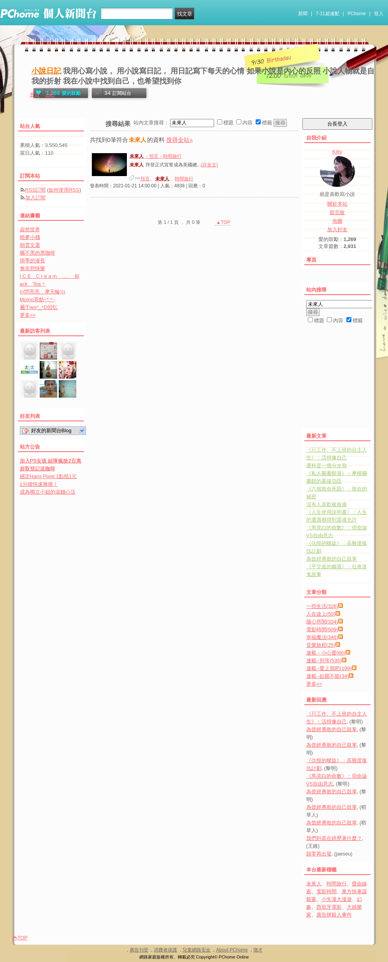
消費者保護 (165, 950)
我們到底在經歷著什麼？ (334, 838)
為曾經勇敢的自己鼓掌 (331, 559)
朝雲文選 (30, 245)
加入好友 (337, 229)
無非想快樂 (32, 268)
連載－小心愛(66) (326, 653)
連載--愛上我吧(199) (329, 668)
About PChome (232, 950)
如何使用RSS (64, 190)
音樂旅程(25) (320, 645)
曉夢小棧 (30, 237)
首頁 (35, 95)
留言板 (337, 212)
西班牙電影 (329, 907)
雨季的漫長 (32, 261)
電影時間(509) (322, 629)
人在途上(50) (320, 614)
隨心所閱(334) (322, 622)
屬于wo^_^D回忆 (39, 307)
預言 (145, 179)
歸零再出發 (319, 854)
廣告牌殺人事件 (334, 915)
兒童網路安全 (197, 950)
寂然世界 (30, 229)
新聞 (302, 13)
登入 (378, 13)
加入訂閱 (35, 198)
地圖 (337, 221)
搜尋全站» (179, 139)
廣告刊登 (139, 950)
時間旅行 (184, 179)
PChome (357, 13)
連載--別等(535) (324, 660)
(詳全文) (209, 165)
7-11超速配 (327, 13)
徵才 (258, 950)
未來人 (313, 884)
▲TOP (222, 222)
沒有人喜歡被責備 (326, 504)
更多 (314, 684)
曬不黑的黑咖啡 (37, 253)
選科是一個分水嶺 (326, 465)
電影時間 (326, 891)
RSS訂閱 (35, 190)
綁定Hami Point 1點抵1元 (48, 476)
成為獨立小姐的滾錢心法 (47, 492)
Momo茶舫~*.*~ (37, 299)
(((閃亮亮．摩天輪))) (42, 292)
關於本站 (337, 204)
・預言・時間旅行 (155, 156)
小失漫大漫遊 (336, 899)
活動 (50, 95)
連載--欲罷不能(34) (327, 676)
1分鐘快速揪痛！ (39, 484)
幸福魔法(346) (322, 637)
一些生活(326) (322, 606)
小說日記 (46, 71)
